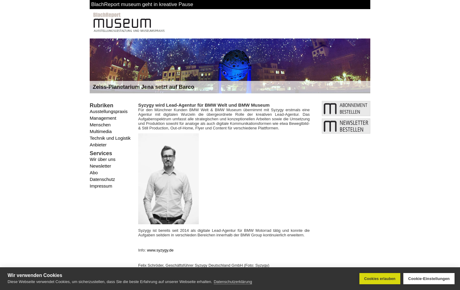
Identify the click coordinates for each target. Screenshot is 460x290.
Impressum (101, 185)
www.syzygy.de (160, 250)
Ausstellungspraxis (109, 111)
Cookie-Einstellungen (429, 278)
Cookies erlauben (379, 279)
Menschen (100, 124)
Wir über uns (102, 159)
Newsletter (100, 165)
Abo (94, 172)
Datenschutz (102, 179)
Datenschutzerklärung (233, 281)
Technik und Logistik (110, 138)
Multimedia (101, 131)
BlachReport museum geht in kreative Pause (142, 4)
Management (103, 118)
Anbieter (98, 144)
